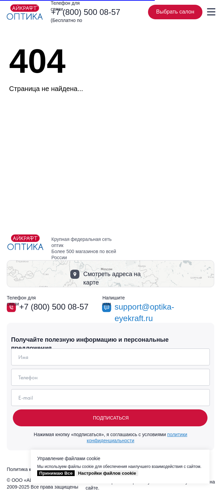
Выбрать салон (179, 12)
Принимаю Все (56, 473)
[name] (110, 356)
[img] (25, 12)
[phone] (110, 377)
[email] (110, 397)
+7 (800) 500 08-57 (85, 12)
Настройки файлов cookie (107, 473)
